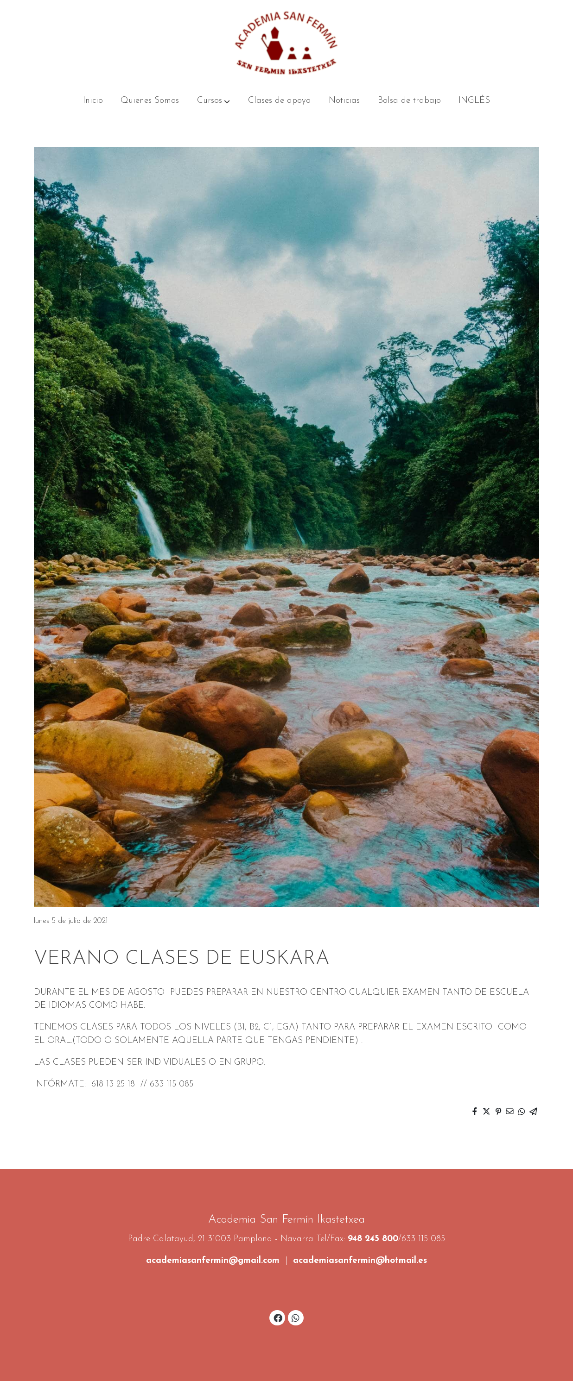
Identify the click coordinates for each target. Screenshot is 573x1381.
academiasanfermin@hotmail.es (360, 1260)
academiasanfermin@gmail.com (213, 1260)
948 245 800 (373, 1239)
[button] (213, 101)
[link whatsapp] (296, 1317)
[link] (286, 43)
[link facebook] (277, 1317)
